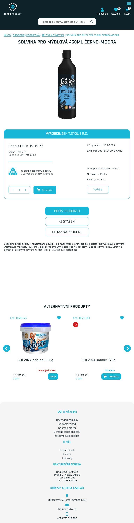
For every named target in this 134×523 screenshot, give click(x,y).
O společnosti (67, 450)
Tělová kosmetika (53, 35)
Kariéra (67, 454)
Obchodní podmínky (67, 420)
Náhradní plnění (67, 428)
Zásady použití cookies (67, 436)
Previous (5, 346)
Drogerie (18, 35)
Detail (53, 376)
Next (125, 346)
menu (129, 3)
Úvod (7, 35)
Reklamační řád (67, 424)
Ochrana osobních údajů (67, 432)
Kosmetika (33, 35)
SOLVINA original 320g (35, 360)
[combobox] (67, 21)
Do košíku (45, 190)
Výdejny (98, 189)
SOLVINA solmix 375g (98, 360)
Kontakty (67, 458)
